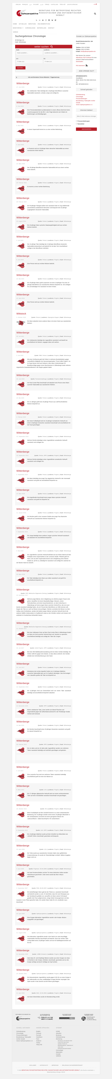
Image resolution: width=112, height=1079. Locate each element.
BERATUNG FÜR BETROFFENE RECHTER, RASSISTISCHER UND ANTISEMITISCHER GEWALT (59, 14)
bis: (45, 60)
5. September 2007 (22, 890)
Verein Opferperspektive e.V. (84, 106)
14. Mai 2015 (20, 727)
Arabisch (38, 1042)
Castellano (54, 4)
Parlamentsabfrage (41, 380)
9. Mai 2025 (19, 127)
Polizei (45, 89)
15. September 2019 (22, 438)
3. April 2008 (20, 870)
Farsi (37, 1041)
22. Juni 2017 (20, 669)
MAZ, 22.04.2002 (41, 995)
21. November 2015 (22, 707)
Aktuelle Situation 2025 (65, 1042)
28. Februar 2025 (21, 184)
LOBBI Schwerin (42, 956)
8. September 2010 (22, 832)
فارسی (41, 4)
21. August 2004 (21, 934)
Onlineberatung (47, 25)
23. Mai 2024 (20, 280)
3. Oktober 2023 (21, 319)
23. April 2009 (20, 851)
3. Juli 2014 (19, 772)
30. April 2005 (20, 915)
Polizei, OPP (43, 457)
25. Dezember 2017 (22, 597)
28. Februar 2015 (21, 746)
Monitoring (59, 25)
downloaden (79, 63)
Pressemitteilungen (81, 100)
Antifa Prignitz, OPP (41, 650)
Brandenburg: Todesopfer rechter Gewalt (23, 1040)
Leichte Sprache (72, 4)
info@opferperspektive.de (88, 53)
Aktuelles (26, 25)
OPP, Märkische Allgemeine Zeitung (36, 595)
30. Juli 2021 (20, 338)
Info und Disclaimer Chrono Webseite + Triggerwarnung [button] (37, 79)
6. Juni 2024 (20, 261)
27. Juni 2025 (20, 89)
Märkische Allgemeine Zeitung (38, 628)
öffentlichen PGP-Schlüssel (84, 59)
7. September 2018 (22, 533)
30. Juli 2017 (20, 650)
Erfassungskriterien (64, 1050)
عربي (30, 4)
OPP (45, 707)
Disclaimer (32, 1067)
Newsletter (81, 125)
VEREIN (26, 29)
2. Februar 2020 (21, 419)
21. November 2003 (22, 956)
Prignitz (56, 89)
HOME (18, 25)
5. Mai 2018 (19, 552)
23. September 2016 (22, 688)
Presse (44, 108)
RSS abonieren (82, 67)
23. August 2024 (21, 223)
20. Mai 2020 (20, 400)
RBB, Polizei (43, 357)
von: (17, 60)
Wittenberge (22, 85)
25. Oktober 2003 (21, 975)
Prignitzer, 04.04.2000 (40, 870)
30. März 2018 (20, 576)
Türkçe (47, 4)
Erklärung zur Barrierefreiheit (72, 1067)
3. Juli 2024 (19, 242)
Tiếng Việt (63, 4)
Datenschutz (44, 1067)
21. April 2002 (20, 995)
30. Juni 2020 (20, 380)
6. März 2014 (20, 791)
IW (46, 810)
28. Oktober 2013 (21, 810)
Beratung (35, 25)
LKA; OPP (44, 832)
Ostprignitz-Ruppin (53, 319)
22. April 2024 (20, 300)
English (18, 4)
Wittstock (21, 315)
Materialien (83, 25)
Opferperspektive (41, 915)
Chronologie (72, 25)
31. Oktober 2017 (21, 630)
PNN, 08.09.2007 (41, 890)
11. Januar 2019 (21, 514)
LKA (45, 791)
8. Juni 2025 (20, 108)
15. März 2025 (20, 165)
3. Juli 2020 (19, 357)
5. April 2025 (20, 146)
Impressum (55, 1067)
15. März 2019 (20, 495)
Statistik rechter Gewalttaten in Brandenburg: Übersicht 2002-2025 (65, 1046)
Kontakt (19, 29)
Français (25, 4)
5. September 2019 (22, 476)
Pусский (36, 4)
